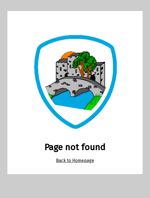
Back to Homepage (75, 160)
